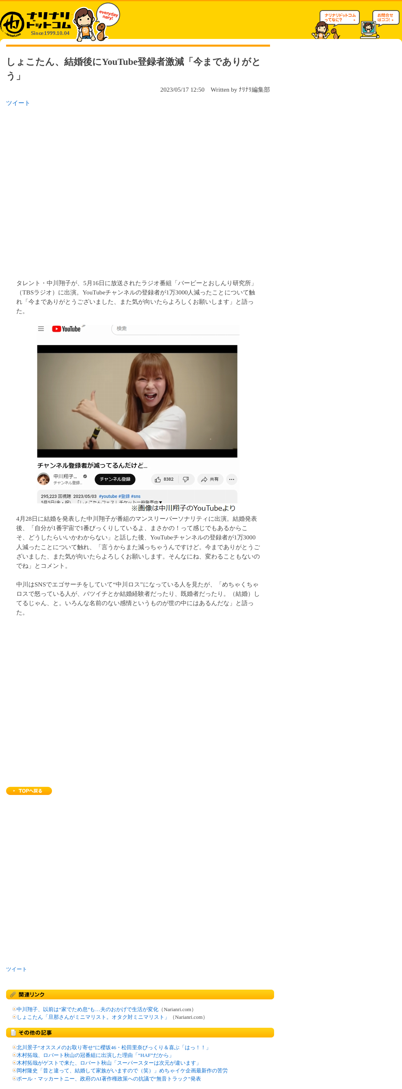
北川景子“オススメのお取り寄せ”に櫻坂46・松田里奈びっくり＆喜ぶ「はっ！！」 (114, 1047)
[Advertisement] (76, 190)
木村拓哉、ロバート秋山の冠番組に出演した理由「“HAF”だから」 (95, 1055)
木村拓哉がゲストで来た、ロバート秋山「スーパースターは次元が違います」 (109, 1063)
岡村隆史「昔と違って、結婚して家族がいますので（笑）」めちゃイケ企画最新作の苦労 (122, 1071)
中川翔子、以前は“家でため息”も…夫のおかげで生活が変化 (87, 1009)
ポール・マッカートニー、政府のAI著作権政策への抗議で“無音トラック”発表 (109, 1079)
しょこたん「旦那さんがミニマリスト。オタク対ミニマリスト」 (93, 1017)
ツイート (18, 102)
